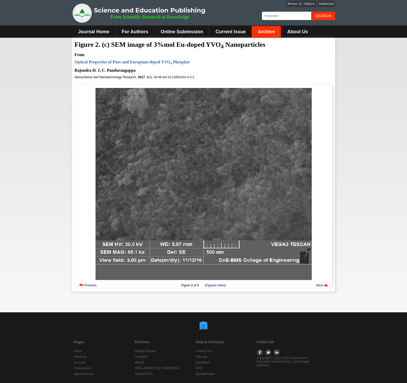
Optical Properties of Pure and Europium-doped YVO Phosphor (132, 62)
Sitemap (201, 357)
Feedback (202, 362)
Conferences (82, 368)
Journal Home (93, 31)
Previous (90, 285)
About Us (297, 31)
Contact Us (203, 351)
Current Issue (230, 31)
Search (323, 16)
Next (319, 285)
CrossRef (141, 357)
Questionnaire (205, 374)
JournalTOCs (144, 374)
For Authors (135, 31)
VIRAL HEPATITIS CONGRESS (157, 368)
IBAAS (139, 362)
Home (78, 351)
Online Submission (182, 31)
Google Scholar (145, 351)
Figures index (215, 285)
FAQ (199, 368)
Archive (266, 31)
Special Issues (84, 374)
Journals (79, 362)
